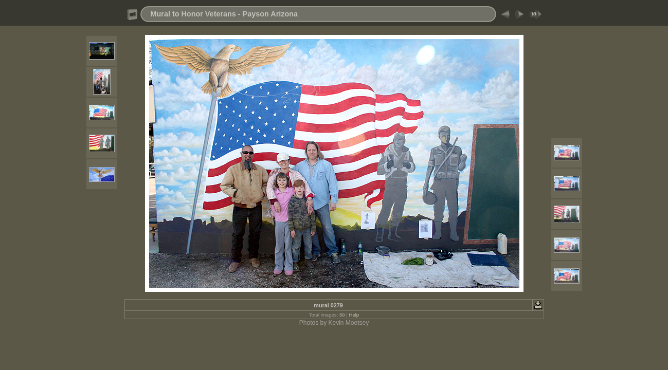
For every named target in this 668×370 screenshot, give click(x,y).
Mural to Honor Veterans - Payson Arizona (224, 14)
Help (354, 315)
